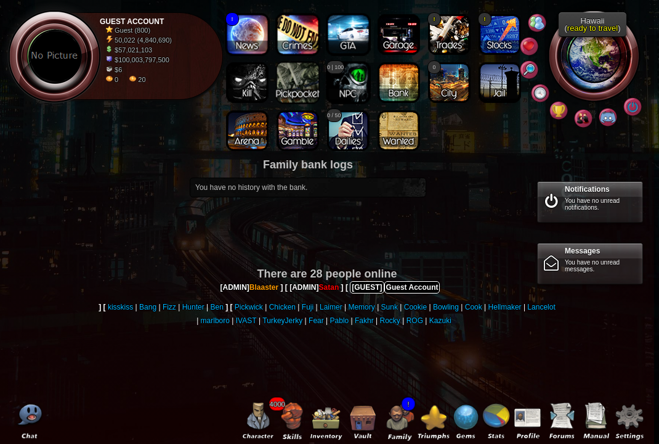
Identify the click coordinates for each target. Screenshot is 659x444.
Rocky (390, 320)
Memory (361, 307)
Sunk (389, 307)
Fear (316, 320)
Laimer (331, 307)
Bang (147, 307)
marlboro (215, 320)
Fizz (169, 307)
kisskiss (120, 307)
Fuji (307, 307)
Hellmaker (505, 307)
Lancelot (541, 307)
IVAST (246, 320)
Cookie (415, 307)
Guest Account (412, 287)
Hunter (193, 307)
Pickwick (249, 307)
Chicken (282, 307)
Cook (473, 307)
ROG (414, 320)
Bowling (446, 307)
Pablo (339, 320)
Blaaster (263, 287)
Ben (217, 307)
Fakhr (364, 320)
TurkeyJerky (282, 320)
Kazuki (440, 320)
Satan (329, 287)
